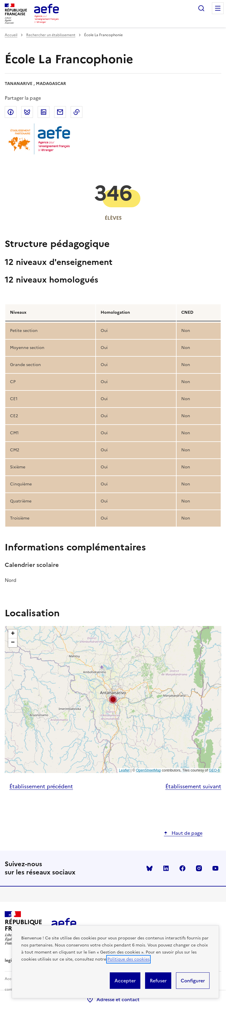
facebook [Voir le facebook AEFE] (182, 868)
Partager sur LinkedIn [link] (43, 112)
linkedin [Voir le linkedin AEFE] (166, 868)
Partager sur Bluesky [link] (27, 112)
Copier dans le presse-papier (76, 112)
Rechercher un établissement (50, 35)
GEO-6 (214, 770)
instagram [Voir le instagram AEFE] (199, 868)
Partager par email (60, 112)
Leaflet (124, 770)
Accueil (11, 35)
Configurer (193, 980)
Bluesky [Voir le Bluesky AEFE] (149, 868)
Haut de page (186, 833)
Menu (218, 8)
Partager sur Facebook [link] (10, 112)
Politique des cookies (128, 959)
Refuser (158, 980)
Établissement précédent (41, 786)
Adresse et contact (113, 999)
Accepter (125, 980)
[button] (113, 699)
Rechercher (201, 8)
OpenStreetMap (148, 770)
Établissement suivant (193, 786)
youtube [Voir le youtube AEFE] (215, 868)
